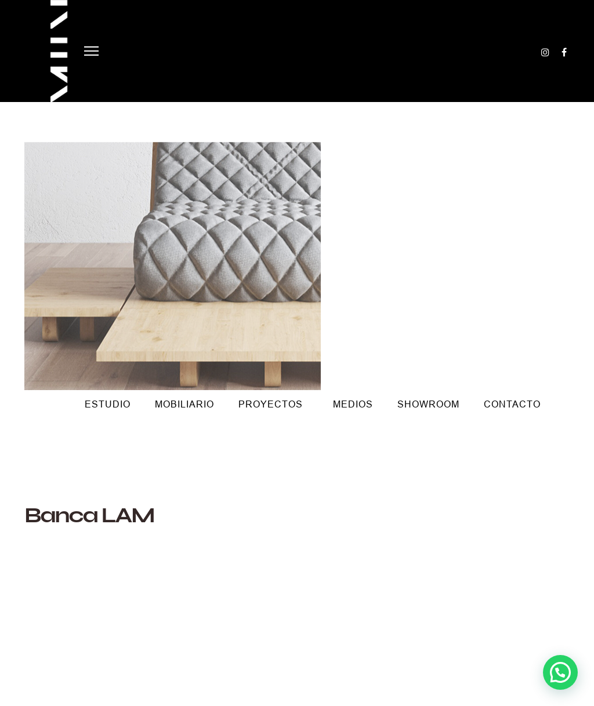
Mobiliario (184, 404)
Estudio (107, 404)
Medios (353, 404)
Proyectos (271, 404)
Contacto (512, 404)
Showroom (428, 404)
